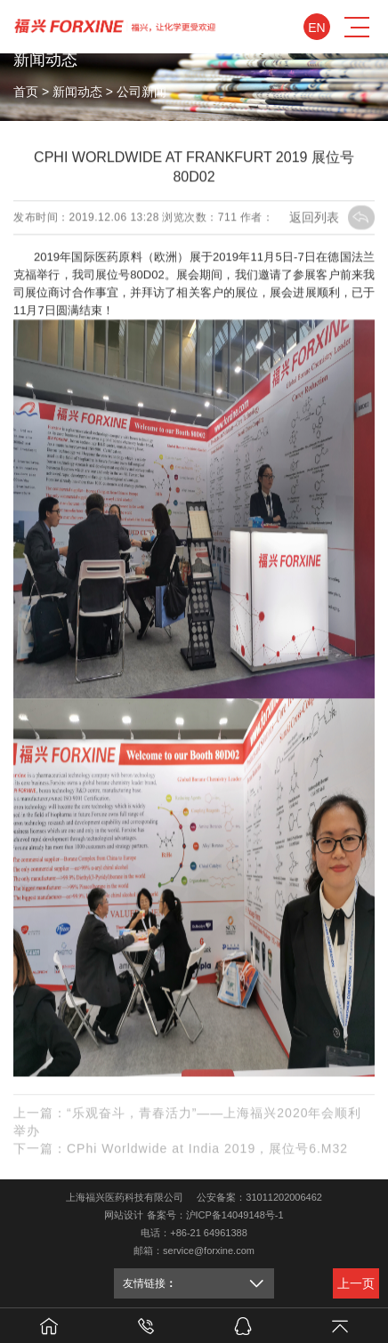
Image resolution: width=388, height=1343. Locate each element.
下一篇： (180, 1150)
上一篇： (187, 1123)
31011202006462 (284, 1197)
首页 (25, 91)
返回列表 (332, 217)
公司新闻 (141, 91)
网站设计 (123, 1215)
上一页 (356, 1283)
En (316, 27)
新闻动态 (77, 91)
